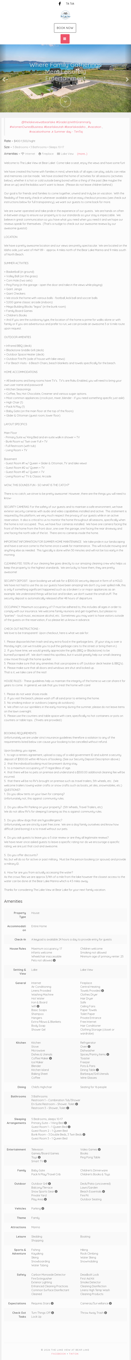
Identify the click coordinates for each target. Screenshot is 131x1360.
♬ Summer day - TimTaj (67, 131)
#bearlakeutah (54, 127)
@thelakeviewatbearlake (38, 122)
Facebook (59, 1353)
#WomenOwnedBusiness (26, 127)
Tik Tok (70, 3)
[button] (3, 78)
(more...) (82, 153)
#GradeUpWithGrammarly (73, 122)
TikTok (74, 1353)
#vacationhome (39, 131)
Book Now (65, 28)
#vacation (94, 127)
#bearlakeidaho (75, 127)
